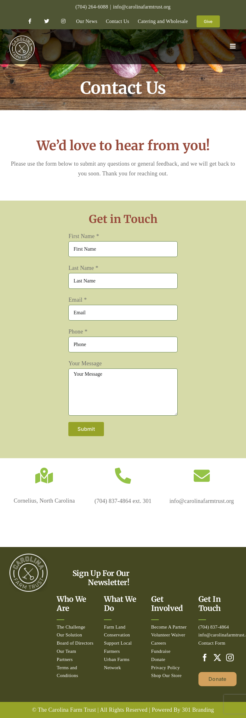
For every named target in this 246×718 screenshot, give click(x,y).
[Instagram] (230, 657)
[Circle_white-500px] (28, 556)
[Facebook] (205, 657)
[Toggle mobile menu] (233, 46)
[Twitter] (217, 657)
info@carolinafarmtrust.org (142, 6)
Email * (77, 300)
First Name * (83, 236)
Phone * (77, 331)
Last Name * (83, 268)
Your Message (85, 363)
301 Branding (198, 710)
